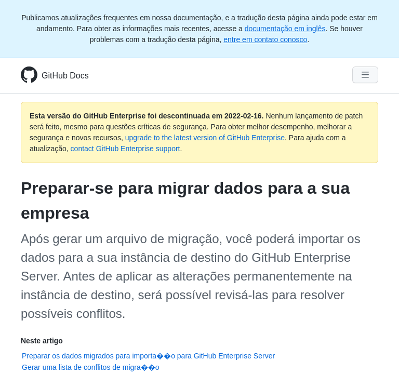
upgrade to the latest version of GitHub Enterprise (205, 137)
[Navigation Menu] (365, 74)
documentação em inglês (285, 28)
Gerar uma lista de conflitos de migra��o (90, 367)
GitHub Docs (65, 75)
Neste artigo (42, 341)
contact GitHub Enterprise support (125, 148)
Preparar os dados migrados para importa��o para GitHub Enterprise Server (148, 356)
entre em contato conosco (265, 39)
